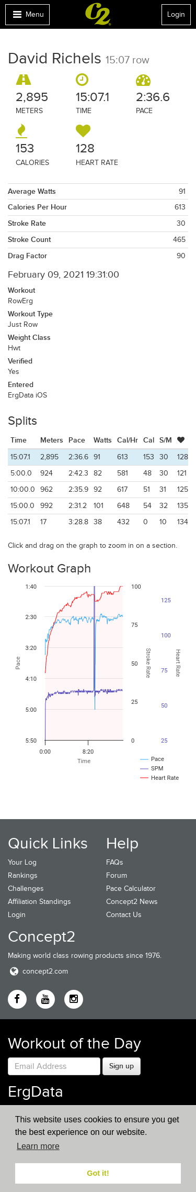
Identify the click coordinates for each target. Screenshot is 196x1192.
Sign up (121, 1066)
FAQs (114, 862)
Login (176, 14)
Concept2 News (132, 902)
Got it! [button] (98, 1173)
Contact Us (124, 915)
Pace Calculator (131, 888)
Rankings (23, 875)
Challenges (26, 888)
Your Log (22, 862)
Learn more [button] (38, 1146)
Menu (27, 17)
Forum (116, 875)
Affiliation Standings (39, 902)
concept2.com (38, 971)
